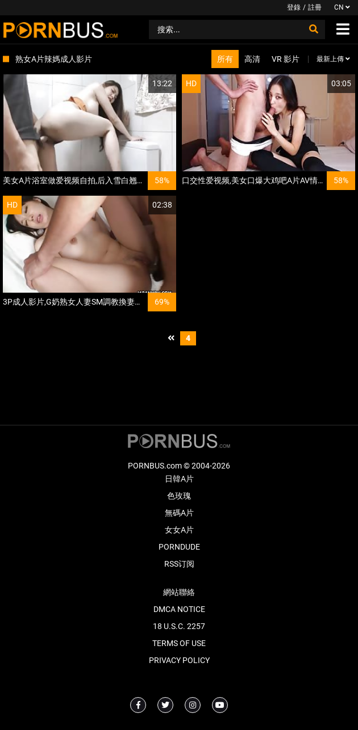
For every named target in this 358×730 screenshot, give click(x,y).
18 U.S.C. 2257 (179, 626)
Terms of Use (179, 643)
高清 (252, 59)
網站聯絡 (179, 592)
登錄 (294, 7)
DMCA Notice (179, 609)
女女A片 (179, 529)
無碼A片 (179, 512)
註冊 (315, 7)
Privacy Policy (179, 660)
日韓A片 (179, 478)
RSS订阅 (179, 563)
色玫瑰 (179, 495)
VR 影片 (285, 59)
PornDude (179, 546)
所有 (225, 59)
